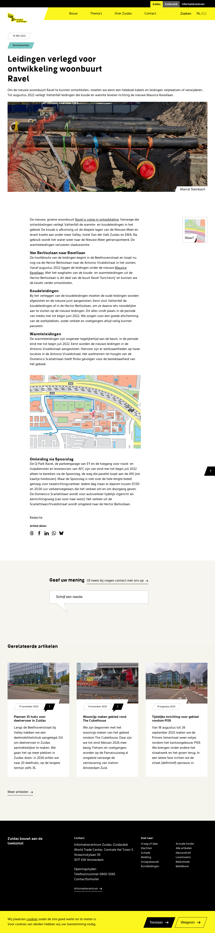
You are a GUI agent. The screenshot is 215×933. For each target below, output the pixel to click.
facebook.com (39, 533)
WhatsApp (54, 533)
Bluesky (61, 533)
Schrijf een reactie (69, 597)
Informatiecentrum (193, 4)
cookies (32, 919)
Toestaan (156, 922)
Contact (150, 13)
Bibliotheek (183, 862)
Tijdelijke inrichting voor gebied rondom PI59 (175, 719)
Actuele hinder (185, 844)
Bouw (73, 13)
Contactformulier (86, 879)
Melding (146, 857)
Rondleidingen (150, 866)
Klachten (146, 848)
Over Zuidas (123, 13)
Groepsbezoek (150, 862)
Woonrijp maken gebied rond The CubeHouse (104, 719)
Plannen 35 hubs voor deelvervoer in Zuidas (30, 719)
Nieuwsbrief (183, 853)
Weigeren (188, 922)
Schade (145, 853)
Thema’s (96, 13)
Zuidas (156, 4)
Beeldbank (182, 866)
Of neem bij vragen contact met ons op (115, 581)
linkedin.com (47, 533)
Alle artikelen (184, 848)
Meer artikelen (18, 792)
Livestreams (183, 857)
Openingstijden (85, 869)
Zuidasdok (171, 4)
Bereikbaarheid (21, 45)
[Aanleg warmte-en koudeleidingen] (107, 147)
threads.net (32, 533)
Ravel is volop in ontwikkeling (97, 219)
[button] (183, 13)
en (205, 14)
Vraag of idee (149, 844)
